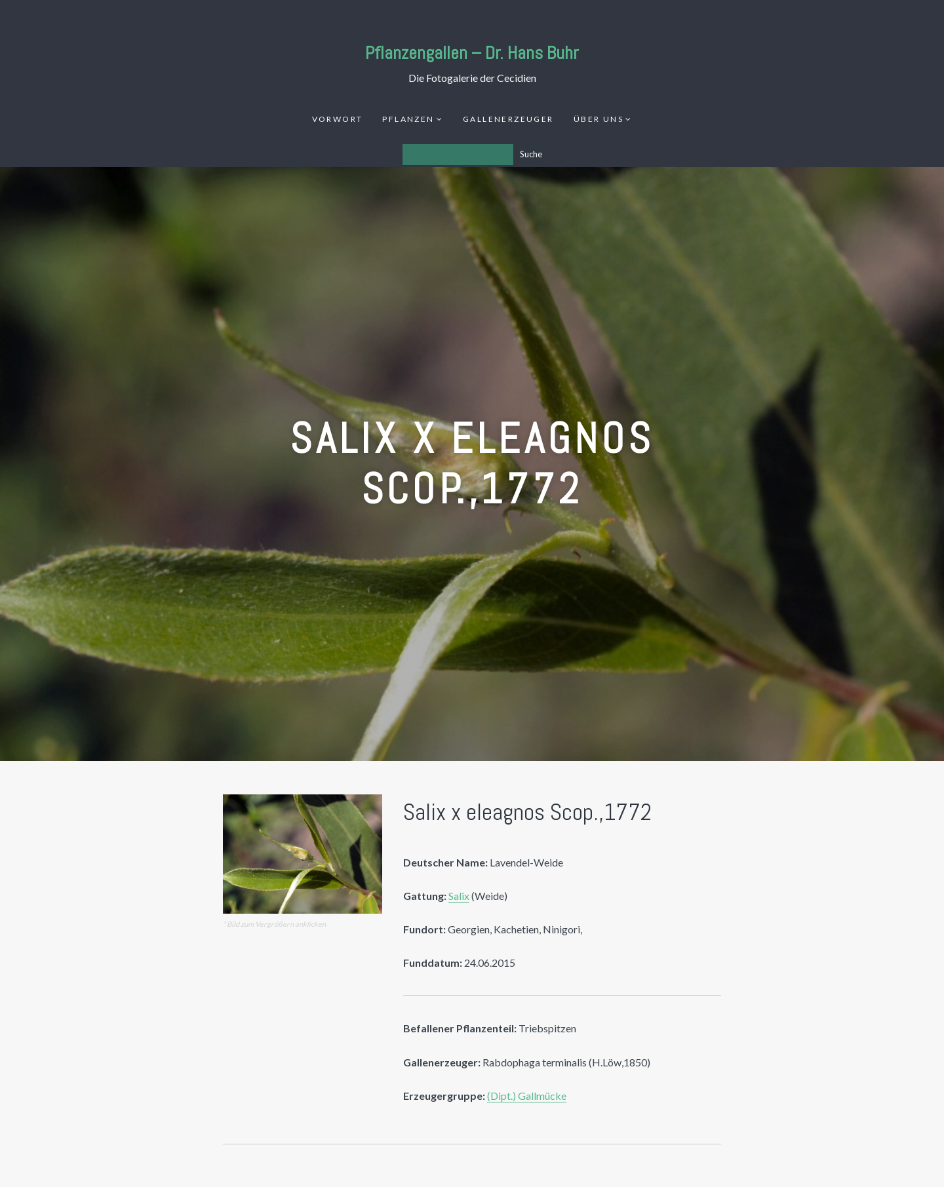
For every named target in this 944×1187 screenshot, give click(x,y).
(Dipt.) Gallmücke (526, 1095)
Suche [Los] (531, 154)
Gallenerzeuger (508, 119)
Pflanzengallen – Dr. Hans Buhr (472, 52)
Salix (458, 895)
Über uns (598, 119)
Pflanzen (408, 119)
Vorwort (337, 119)
